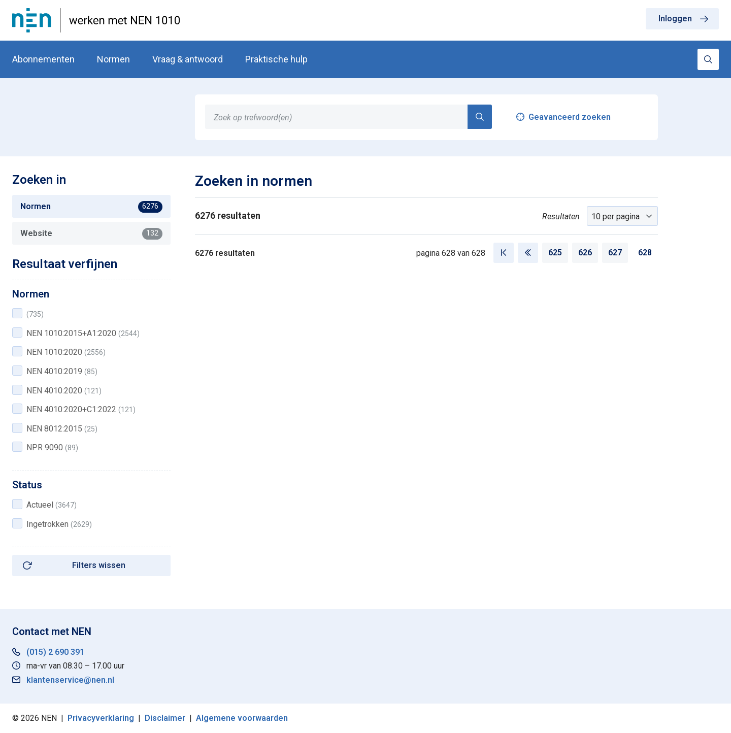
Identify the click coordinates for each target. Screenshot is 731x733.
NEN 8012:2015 (61, 429)
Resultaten (561, 216)
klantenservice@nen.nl (70, 680)
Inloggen (675, 18)
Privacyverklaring (101, 718)
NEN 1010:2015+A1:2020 (83, 333)
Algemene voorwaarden (242, 718)
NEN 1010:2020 (66, 352)
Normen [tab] (91, 206)
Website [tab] (91, 233)
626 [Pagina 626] (585, 252)
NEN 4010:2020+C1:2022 (81, 409)
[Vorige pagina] (528, 253)
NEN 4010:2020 (64, 390)
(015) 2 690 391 (55, 652)
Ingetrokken (59, 524)
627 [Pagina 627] (615, 252)
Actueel (51, 505)
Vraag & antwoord (187, 59)
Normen (113, 59)
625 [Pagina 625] (555, 252)
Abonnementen (43, 59)
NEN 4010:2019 (61, 371)
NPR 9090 (52, 447)
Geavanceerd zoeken (569, 117)
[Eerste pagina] (503, 253)
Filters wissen (98, 565)
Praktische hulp (276, 59)
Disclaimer (165, 718)
